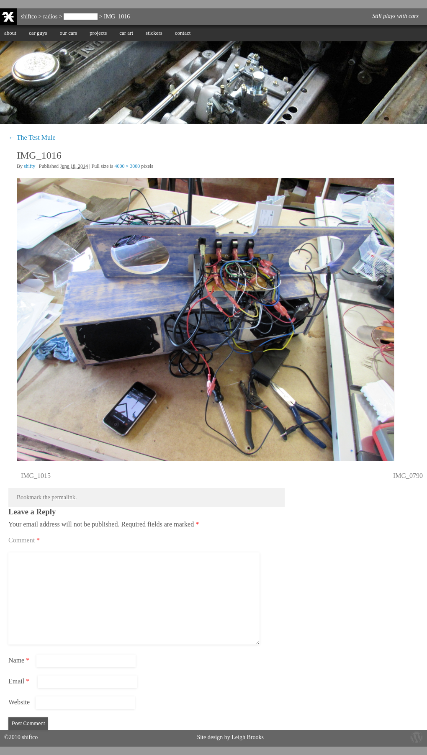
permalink (63, 497)
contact (183, 33)
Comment (24, 540)
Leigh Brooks (248, 737)
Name (18, 660)
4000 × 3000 (127, 166)
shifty (29, 166)
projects (98, 33)
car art (126, 33)
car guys (38, 33)
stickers (154, 33)
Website (19, 702)
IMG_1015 (36, 475)
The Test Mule (81, 16)
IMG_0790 (408, 475)
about (10, 33)
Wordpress (416, 737)
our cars (68, 33)
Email (18, 681)
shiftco (29, 16)
